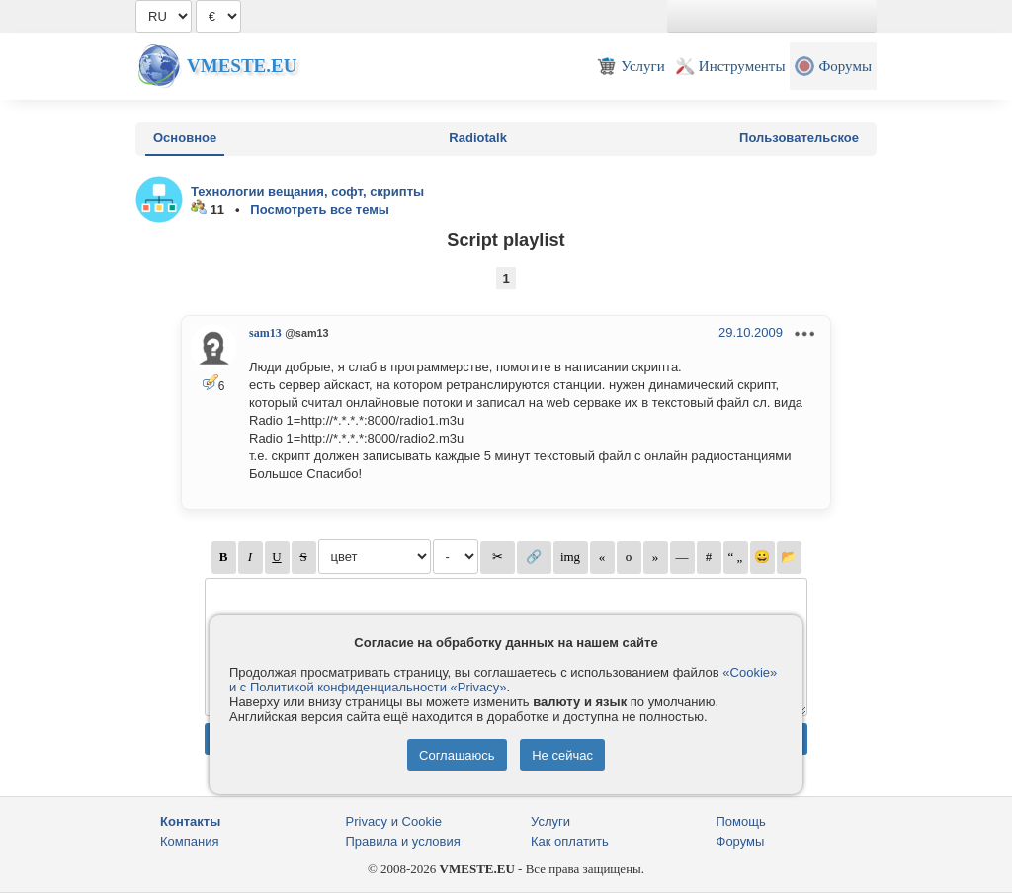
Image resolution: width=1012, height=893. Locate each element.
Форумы (741, 841)
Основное (184, 137)
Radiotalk (478, 137)
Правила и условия (403, 841)
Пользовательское (799, 137)
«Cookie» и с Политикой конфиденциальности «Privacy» (503, 679)
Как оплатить (570, 841)
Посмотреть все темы (319, 210)
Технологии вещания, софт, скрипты (307, 191)
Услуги (550, 821)
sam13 (265, 333)
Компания (189, 841)
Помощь (741, 821)
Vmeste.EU (241, 65)
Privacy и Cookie (394, 821)
